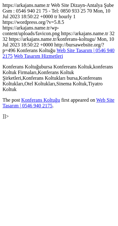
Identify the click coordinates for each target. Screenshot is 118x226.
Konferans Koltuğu (40, 100)
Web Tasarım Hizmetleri (38, 56)
